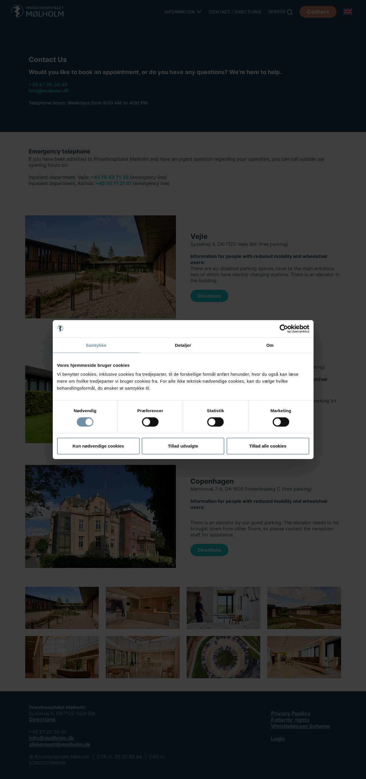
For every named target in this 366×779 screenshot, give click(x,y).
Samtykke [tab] (96, 344)
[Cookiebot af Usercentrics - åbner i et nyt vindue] (283, 328)
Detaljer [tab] (183, 344)
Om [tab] (270, 344)
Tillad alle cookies (267, 445)
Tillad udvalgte (183, 445)
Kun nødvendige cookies (98, 445)
